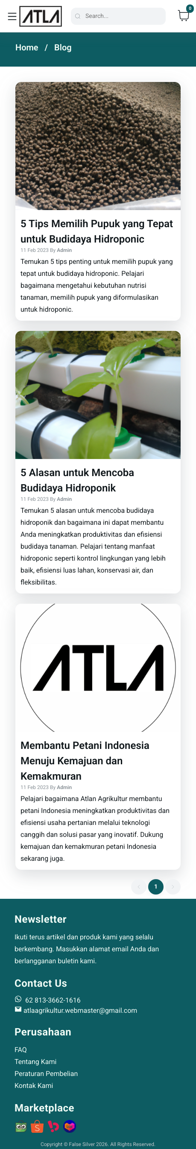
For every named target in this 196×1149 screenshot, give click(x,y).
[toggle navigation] (12, 16)
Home (26, 47)
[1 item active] (156, 887)
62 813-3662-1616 (48, 999)
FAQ (21, 1050)
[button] (98, 201)
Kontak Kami (34, 1086)
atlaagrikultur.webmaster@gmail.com (76, 1010)
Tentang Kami (35, 1062)
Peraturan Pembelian (46, 1074)
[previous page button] (138, 887)
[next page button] (173, 887)
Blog (63, 47)
